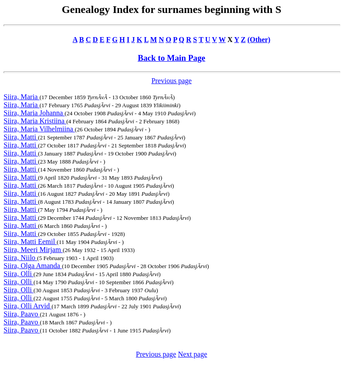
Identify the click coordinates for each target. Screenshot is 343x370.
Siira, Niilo (20, 257)
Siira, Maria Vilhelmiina (39, 129)
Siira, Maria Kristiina (35, 121)
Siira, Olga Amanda (33, 265)
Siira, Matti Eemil (30, 241)
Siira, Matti (21, 137)
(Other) (259, 39)
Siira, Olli (18, 274)
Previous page (171, 80)
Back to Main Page (171, 58)
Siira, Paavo (22, 314)
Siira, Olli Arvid (28, 306)
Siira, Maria (21, 97)
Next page (192, 354)
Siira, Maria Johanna (34, 113)
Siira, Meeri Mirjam (33, 249)
